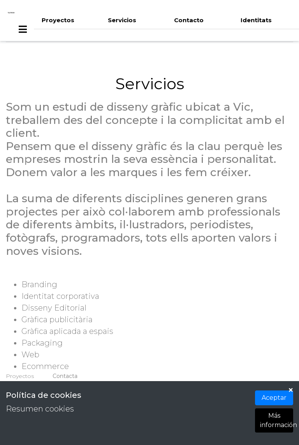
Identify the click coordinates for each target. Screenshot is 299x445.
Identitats (256, 20)
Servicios (122, 20)
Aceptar (274, 397)
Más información (276, 420)
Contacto (189, 20)
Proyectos (58, 20)
